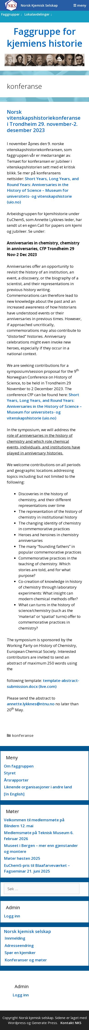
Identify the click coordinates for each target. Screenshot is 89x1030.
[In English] (14, 794)
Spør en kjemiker (20, 952)
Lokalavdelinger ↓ (38, 14)
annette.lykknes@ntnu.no (31, 703)
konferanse (23, 735)
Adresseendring (19, 945)
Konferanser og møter (26, 959)
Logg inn (12, 916)
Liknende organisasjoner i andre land (38, 786)
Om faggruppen (19, 766)
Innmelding (15, 938)
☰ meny (79, 5)
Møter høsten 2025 (22, 858)
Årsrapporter (16, 780)
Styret (10, 773)
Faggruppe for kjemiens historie (44, 37)
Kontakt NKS (70, 1022)
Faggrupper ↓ (11, 14)
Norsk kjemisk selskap (27, 931)
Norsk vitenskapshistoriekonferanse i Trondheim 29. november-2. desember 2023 (44, 120)
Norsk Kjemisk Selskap (39, 5)
